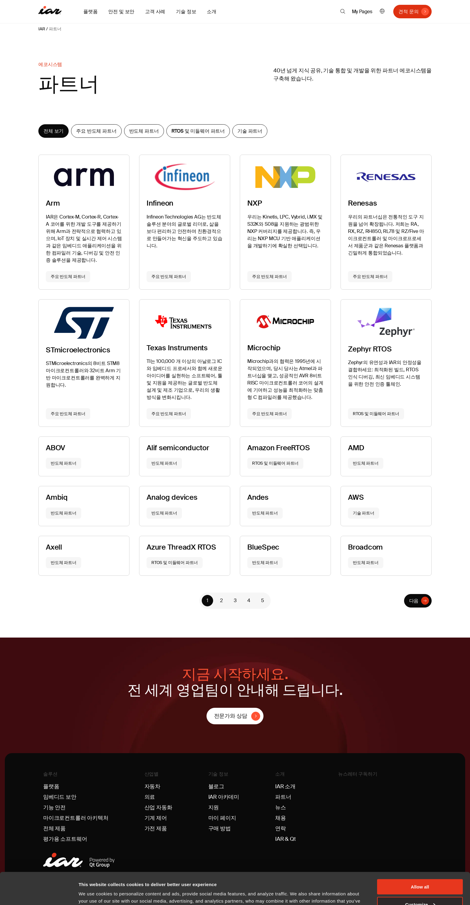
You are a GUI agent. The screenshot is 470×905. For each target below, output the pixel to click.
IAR (41, 29)
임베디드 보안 (59, 797)
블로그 (216, 786)
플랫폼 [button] (90, 11)
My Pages (362, 11)
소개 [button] (211, 11)
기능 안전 (54, 807)
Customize (420, 872)
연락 (280, 828)
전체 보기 (53, 131)
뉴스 (280, 807)
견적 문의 (408, 11)
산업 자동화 (158, 807)
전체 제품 (54, 828)
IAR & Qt (285, 839)
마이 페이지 (222, 818)
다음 (414, 601)
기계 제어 (155, 818)
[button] (343, 11)
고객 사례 (155, 11)
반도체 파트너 (144, 131)
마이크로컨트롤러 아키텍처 (76, 818)
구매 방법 (219, 828)
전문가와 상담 (230, 715)
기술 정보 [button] (186, 11)
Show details (92, 892)
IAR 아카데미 (223, 797)
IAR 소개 (285, 786)
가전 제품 (155, 828)
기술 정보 (218, 774)
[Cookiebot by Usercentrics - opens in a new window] (39, 893)
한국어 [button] (382, 12)
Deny (420, 890)
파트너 (55, 29)
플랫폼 (51, 786)
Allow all (420, 854)
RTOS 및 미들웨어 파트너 (198, 131)
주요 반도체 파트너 (96, 131)
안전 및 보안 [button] (121, 11)
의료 (149, 797)
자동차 (152, 786)
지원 (213, 807)
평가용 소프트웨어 (65, 839)
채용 (280, 818)
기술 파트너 (249, 131)
